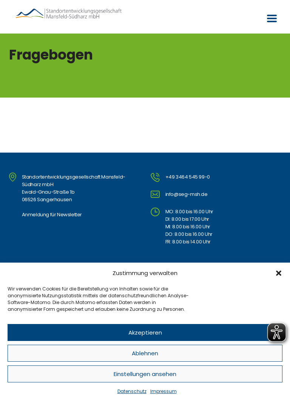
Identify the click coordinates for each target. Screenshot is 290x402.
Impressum (163, 391)
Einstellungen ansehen (145, 374)
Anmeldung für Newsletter (52, 214)
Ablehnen (145, 353)
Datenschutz (132, 391)
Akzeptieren (145, 332)
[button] (278, 273)
